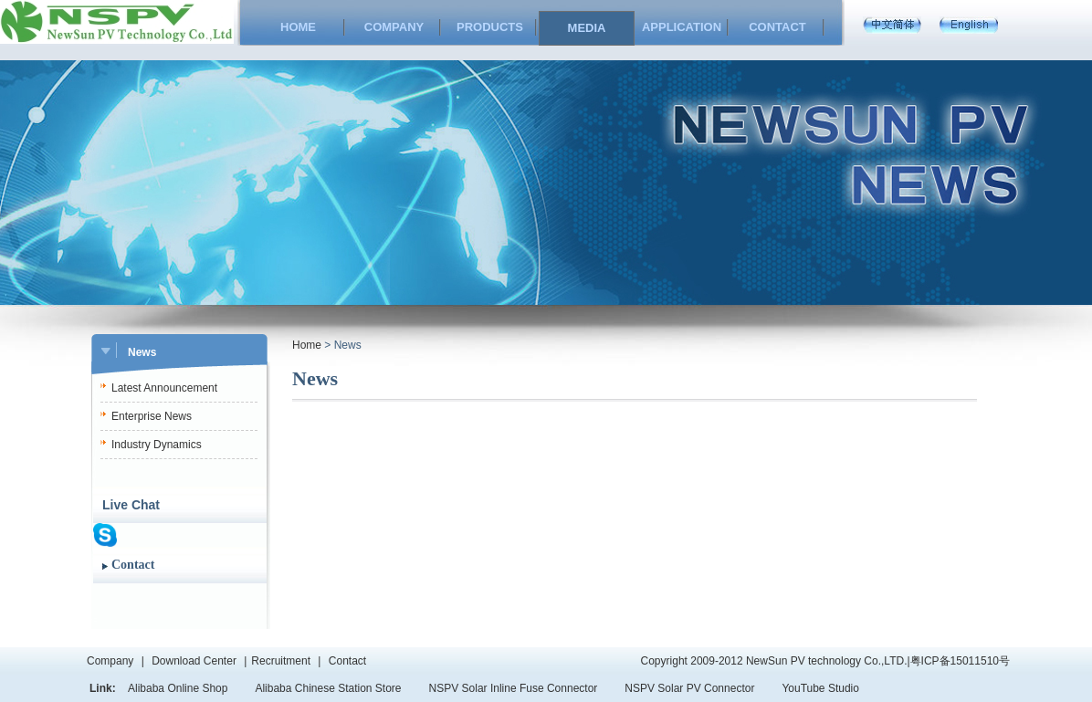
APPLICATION (681, 27)
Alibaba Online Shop (177, 688)
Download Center (194, 661)
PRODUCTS (490, 27)
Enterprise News (151, 416)
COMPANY (394, 27)
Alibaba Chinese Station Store (328, 688)
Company (110, 661)
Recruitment (280, 661)
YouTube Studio (820, 688)
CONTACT (777, 27)
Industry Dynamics (156, 444)
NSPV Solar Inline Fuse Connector (513, 688)
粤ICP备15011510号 (960, 661)
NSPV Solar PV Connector (689, 688)
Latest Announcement (164, 388)
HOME (298, 27)
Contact (132, 564)
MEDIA (587, 28)
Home (306, 345)
